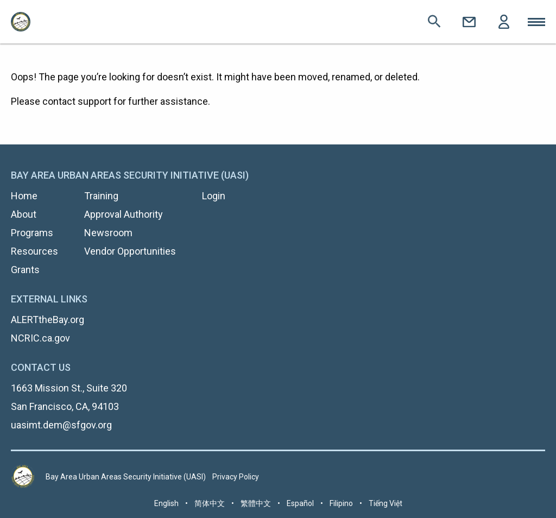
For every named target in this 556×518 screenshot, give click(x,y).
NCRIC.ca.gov (40, 338)
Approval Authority (123, 214)
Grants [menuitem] (25, 269)
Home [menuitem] (24, 195)
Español (300, 503)
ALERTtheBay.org (47, 319)
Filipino (341, 503)
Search (434, 22)
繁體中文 (256, 503)
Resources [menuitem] (34, 251)
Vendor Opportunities (130, 251)
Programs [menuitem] (32, 232)
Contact (469, 22)
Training (101, 195)
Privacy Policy (235, 476)
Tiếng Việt (385, 503)
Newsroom (108, 232)
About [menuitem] (23, 214)
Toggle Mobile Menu (536, 21)
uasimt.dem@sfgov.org (61, 425)
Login (504, 22)
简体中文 (209, 503)
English (166, 503)
